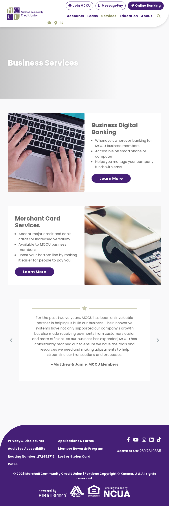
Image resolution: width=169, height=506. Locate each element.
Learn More (111, 178)
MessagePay (112, 5)
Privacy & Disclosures (26, 441)
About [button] (146, 16)
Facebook (128, 439)
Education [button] (129, 16)
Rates (13, 464)
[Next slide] (157, 340)
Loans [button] (92, 16)
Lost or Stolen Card (74, 456)
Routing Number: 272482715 (31, 456)
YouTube (136, 439)
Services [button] (108, 16)
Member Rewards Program (80, 448)
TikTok (159, 439)
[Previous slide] (11, 340)
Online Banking (148, 5)
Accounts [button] (75, 16)
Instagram (144, 439)
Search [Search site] (158, 16)
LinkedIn (151, 439)
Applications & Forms (76, 441)
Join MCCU (81, 5)
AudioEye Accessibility (26, 448)
